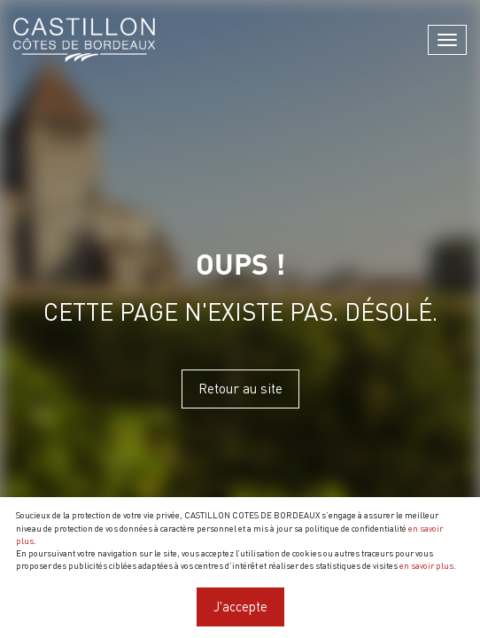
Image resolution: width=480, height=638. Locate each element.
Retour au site (240, 388)
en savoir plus (426, 565)
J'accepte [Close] (240, 606)
